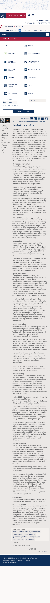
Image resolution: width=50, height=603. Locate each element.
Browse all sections (42, 30)
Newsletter (10, 30)
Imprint (28, 561)
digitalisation (30, 539)
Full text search (10, 105)
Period (9, 99)
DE (25, 30)
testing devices (34, 537)
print (39, 551)
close (44, 552)
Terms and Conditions (8, 561)
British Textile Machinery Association (26, 532)
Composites (17, 534)
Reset (29, 111)
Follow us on (9, 562)
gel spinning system (20, 537)
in (32, 549)
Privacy (20, 561)
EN (29, 30)
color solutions (18, 539)
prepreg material (29, 534)
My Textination (7, 26)
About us (19, 26)
